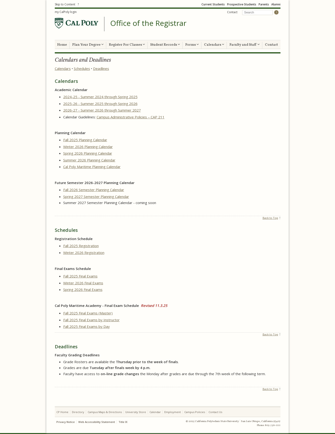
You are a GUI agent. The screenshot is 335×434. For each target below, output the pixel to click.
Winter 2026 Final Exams (83, 283)
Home (62, 44)
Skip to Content (65, 4)
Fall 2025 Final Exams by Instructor (91, 319)
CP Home (62, 412)
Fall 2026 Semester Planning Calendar (93, 189)
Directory (78, 412)
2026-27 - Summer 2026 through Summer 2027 (102, 110)
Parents (264, 4)
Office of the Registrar (148, 23)
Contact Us (215, 412)
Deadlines (101, 68)
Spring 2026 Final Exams (82, 289)
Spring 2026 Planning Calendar (87, 153)
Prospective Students (241, 4)
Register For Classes (127, 44)
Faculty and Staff (244, 44)
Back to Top (270, 218)
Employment (172, 412)
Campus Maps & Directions (105, 412)
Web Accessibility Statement (96, 422)
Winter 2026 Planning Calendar (88, 146)
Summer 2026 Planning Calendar (89, 160)
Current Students (213, 4)
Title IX (122, 422)
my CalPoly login (66, 12)
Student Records (165, 44)
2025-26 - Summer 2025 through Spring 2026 (100, 103)
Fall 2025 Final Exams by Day (86, 326)
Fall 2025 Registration (81, 245)
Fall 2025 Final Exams (80, 276)
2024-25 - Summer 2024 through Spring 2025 (100, 96)
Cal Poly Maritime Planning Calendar (92, 166)
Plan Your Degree (88, 44)
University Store (135, 412)
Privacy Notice (65, 422)
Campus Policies (194, 412)
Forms (192, 44)
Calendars (214, 44)
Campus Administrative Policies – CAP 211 (131, 117)
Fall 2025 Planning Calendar (85, 139)
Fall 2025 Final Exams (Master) (88, 313)
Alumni (275, 4)
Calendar (155, 412)
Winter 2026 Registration (83, 252)
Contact (232, 12)
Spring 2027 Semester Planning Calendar (96, 196)
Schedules (82, 68)
